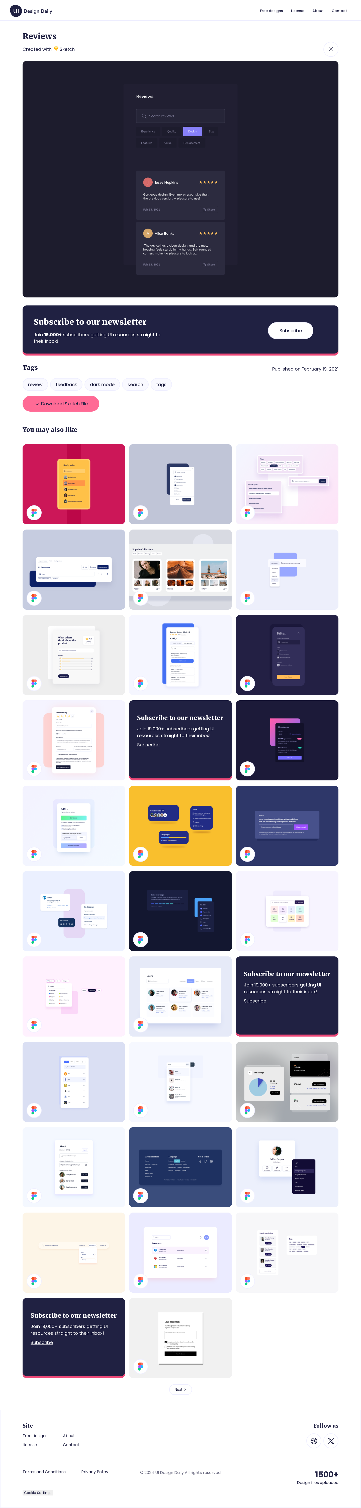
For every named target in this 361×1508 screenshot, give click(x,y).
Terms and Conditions (44, 1472)
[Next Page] (180, 1389)
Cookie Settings (37, 1492)
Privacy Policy (94, 1471)
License (30, 1445)
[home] (31, 8)
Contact (71, 1445)
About (69, 1436)
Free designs (35, 1436)
